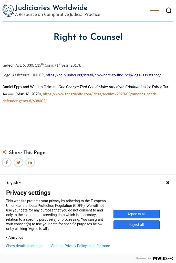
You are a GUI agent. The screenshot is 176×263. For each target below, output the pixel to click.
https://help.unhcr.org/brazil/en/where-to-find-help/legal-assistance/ (103, 75)
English (14, 182)
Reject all (136, 224)
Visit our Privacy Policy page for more (80, 246)
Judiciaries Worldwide (51, 8)
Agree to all (137, 214)
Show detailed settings (24, 246)
